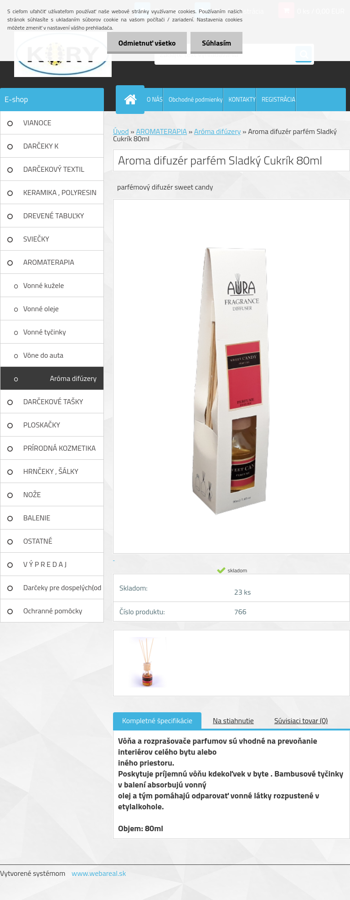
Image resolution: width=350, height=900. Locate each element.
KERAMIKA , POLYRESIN (60, 192)
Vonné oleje (41, 308)
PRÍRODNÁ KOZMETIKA (59, 447)
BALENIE (36, 517)
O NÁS (155, 99)
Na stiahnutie (233, 720)
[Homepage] (132, 99)
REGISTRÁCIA (278, 99)
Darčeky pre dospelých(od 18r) (62, 590)
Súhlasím (216, 42)
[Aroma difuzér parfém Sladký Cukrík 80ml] (145, 638)
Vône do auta (43, 355)
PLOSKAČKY (41, 424)
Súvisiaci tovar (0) (301, 720)
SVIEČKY (36, 238)
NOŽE (32, 494)
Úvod (121, 131)
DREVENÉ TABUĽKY (53, 215)
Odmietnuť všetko (146, 42)
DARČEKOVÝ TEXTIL (53, 169)
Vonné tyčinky (44, 331)
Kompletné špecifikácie (157, 720)
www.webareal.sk (99, 873)
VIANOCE (37, 122)
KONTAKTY (242, 99)
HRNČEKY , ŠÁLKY (50, 471)
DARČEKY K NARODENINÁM (47, 149)
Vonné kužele (43, 285)
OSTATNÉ (37, 540)
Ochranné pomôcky (52, 610)
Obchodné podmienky (196, 99)
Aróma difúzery (73, 378)
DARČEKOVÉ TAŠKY (53, 401)
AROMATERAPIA (48, 262)
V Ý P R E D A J (45, 564)
